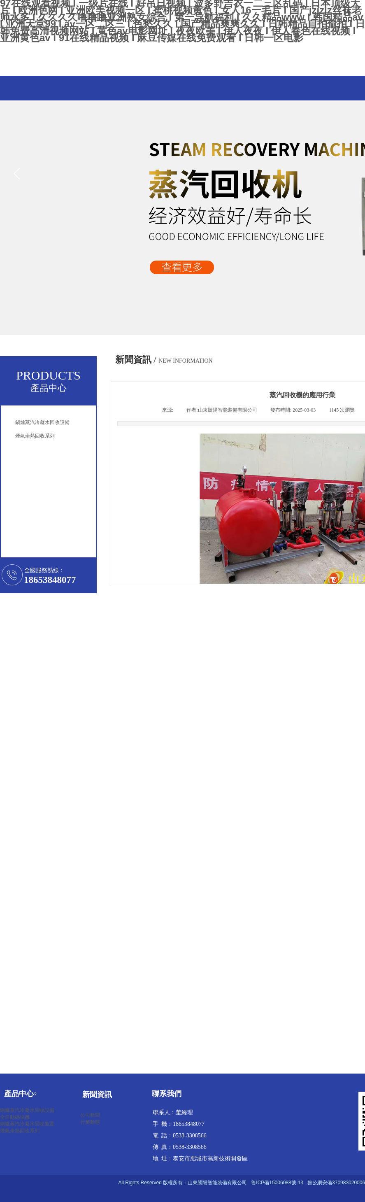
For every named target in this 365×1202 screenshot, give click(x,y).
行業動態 (90, 1122)
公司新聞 (90, 1115)
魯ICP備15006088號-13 (277, 1183)
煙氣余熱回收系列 (20, 1131)
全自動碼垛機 (15, 1117)
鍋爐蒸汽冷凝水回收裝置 (27, 1124)
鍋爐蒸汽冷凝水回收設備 (27, 1110)
